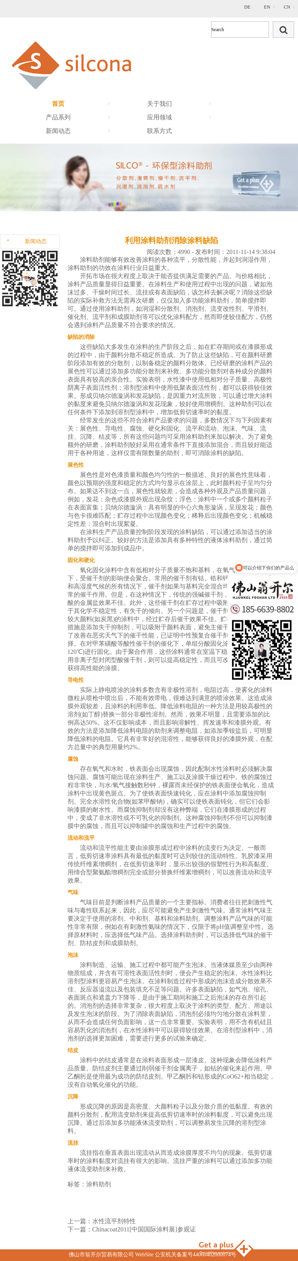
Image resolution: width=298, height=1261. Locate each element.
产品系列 (58, 117)
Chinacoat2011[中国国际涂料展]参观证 (144, 1229)
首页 (58, 103)
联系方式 (159, 131)
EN (267, 7)
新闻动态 (58, 131)
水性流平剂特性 (114, 1221)
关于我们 (159, 103)
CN (287, 7)
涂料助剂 (92, 259)
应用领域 (159, 117)
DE (247, 7)
